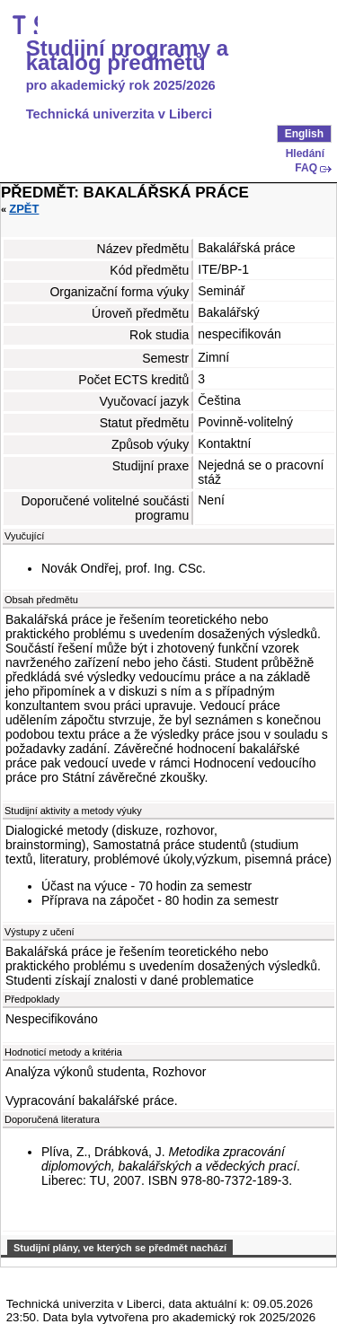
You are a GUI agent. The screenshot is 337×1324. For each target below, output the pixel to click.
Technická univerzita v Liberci (119, 114)
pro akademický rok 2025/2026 (121, 85)
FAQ (306, 168)
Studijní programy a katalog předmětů (127, 55)
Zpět (24, 208)
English (304, 133)
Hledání (305, 153)
